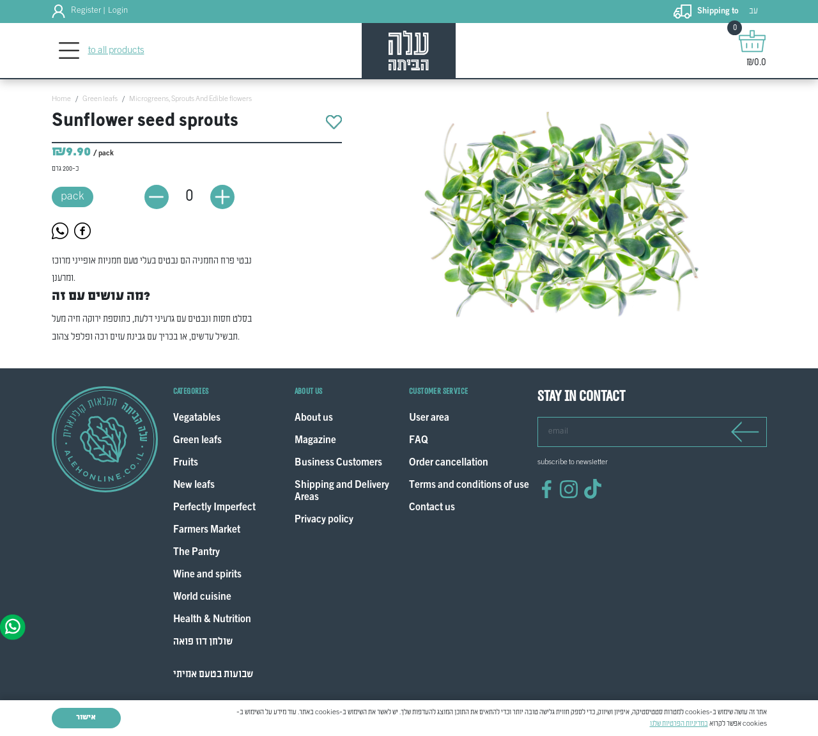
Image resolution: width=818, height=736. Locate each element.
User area (429, 418)
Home (61, 99)
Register (86, 11)
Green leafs (100, 99)
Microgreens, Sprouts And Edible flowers (190, 99)
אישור (86, 717)
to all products (116, 50)
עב (753, 11)
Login (118, 11)
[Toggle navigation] (69, 51)
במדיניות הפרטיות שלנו (679, 723)
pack (72, 196)
